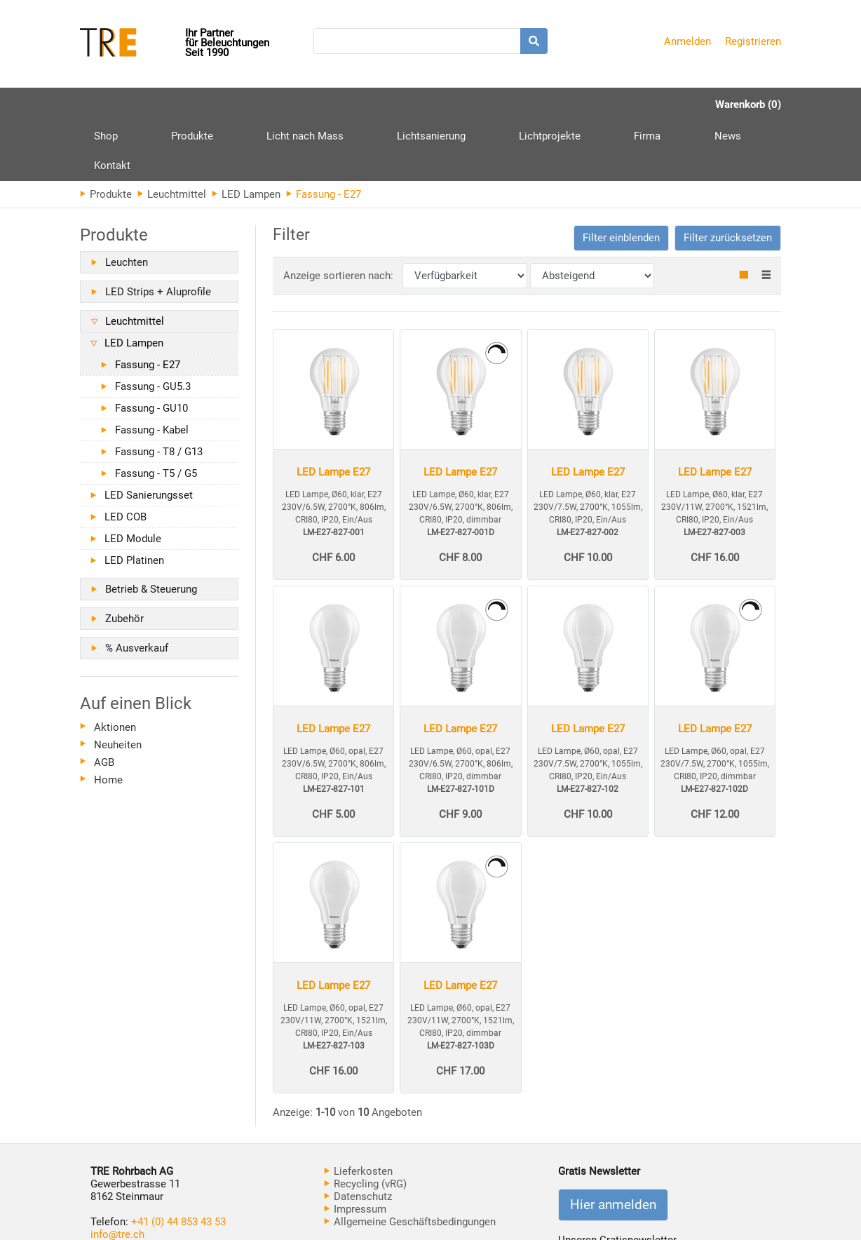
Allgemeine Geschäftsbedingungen (410, 1162)
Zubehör (124, 559)
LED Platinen (134, 500)
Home (108, 720)
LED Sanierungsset (148, 435)
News (575, 104)
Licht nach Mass (254, 104)
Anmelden (687, 41)
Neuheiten (118, 685)
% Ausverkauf (136, 588)
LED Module (132, 479)
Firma (521, 104)
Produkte (167, 109)
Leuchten (126, 202)
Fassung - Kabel (152, 370)
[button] (621, 178)
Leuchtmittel (171, 134)
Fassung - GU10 (151, 348)
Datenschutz (358, 1137)
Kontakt (635, 104)
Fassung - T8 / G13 (159, 392)
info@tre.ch (117, 1174)
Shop (106, 104)
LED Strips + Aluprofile (158, 232)
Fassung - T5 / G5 (156, 413)
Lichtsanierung (355, 104)
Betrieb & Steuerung (151, 529)
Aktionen (115, 667)
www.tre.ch (116, 1187)
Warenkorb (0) (748, 104)
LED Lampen (246, 134)
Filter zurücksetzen (728, 178)
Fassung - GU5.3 (153, 327)
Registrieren (753, 41)
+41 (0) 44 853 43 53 (178, 1162)
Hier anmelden (613, 1145)
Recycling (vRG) (365, 1124)
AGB (104, 702)
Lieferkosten (358, 1111)
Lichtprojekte (449, 104)
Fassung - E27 (147, 305)
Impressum (355, 1149)
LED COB (125, 457)
